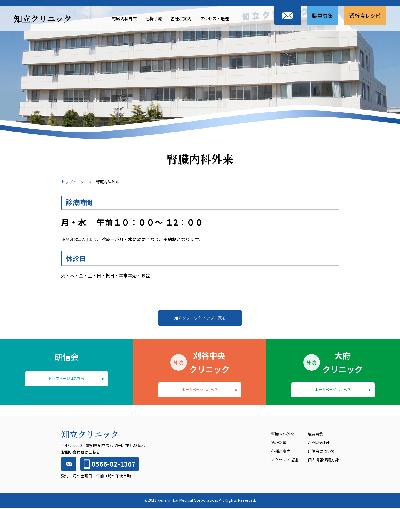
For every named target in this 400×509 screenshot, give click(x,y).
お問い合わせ (319, 444)
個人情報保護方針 (323, 461)
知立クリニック (43, 18)
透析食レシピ (364, 15)
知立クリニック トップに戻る (200, 318)
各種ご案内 (179, 18)
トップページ (72, 181)
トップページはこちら (66, 379)
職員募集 (319, 15)
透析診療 (150, 18)
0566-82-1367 (109, 465)
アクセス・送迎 (214, 18)
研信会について (321, 453)
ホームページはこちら (199, 390)
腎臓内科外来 (119, 18)
